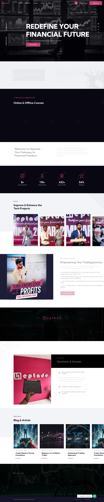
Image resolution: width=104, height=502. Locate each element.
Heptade (23, 499)
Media (49, 3)
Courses (35, 3)
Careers (43, 3)
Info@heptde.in (6, 26)
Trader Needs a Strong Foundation (25, 454)
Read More (18, 458)
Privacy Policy (87, 499)
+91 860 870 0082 (83, 3)
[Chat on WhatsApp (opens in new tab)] (94, 496)
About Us (27, 3)
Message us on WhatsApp (84, 496)
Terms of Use (78, 499)
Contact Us (96, 3)
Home (20, 3)
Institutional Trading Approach (76, 454)
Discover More (33, 44)
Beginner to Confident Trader (51, 454)
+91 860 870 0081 (6, 41)
